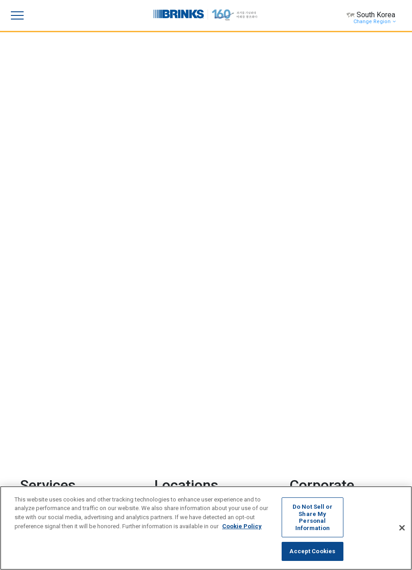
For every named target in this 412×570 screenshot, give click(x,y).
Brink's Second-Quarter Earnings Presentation (330, 216)
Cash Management (64, 300)
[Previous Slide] (31, 37)
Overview (320, 367)
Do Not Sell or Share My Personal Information (313, 517)
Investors (320, 383)
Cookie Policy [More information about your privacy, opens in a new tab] (242, 526)
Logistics (49, 268)
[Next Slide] (381, 37)
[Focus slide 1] (190, 28)
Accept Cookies (312, 551)
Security (49, 251)
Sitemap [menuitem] (282, 460)
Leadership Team (332, 399)
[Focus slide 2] (206, 28)
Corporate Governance (339, 415)
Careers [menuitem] (198, 460)
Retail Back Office (62, 317)
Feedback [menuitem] (252, 460)
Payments (52, 283)
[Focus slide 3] (222, 28)
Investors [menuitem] (131, 460)
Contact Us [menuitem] (166, 460)
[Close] (402, 528)
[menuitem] (176, 483)
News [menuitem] (224, 460)
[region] (206, 528)
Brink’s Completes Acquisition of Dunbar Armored (333, 122)
